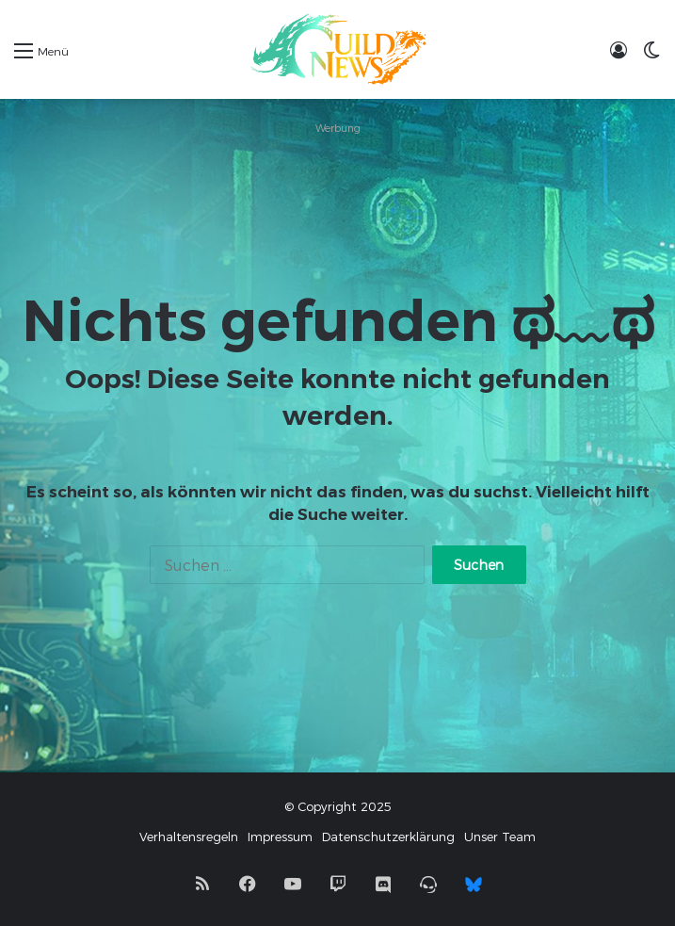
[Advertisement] (337, 187)
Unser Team (500, 836)
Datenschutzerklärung (388, 836)
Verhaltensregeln (188, 836)
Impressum (280, 836)
